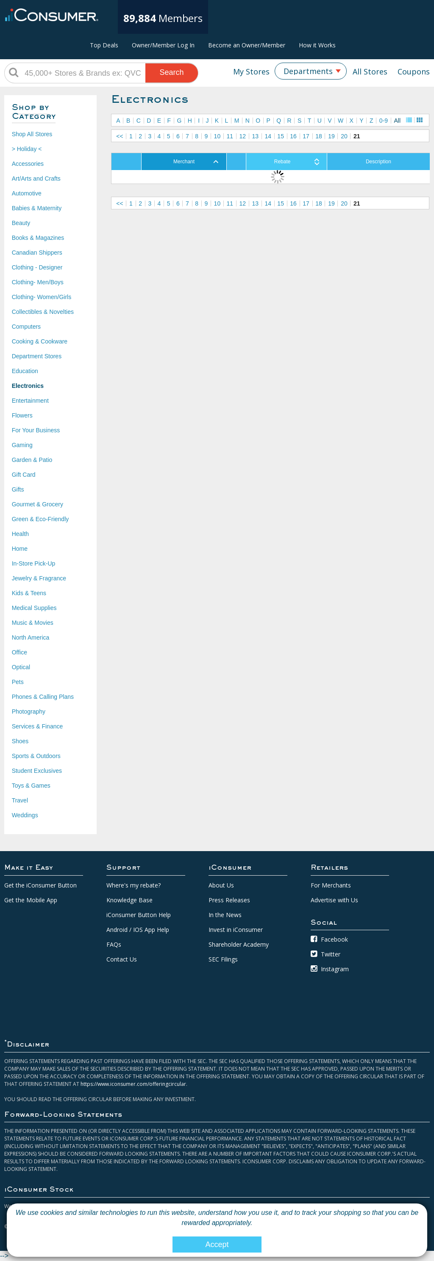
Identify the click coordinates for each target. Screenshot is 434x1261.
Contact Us (121, 959)
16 (293, 136)
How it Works (317, 45)
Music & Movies (32, 622)
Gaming (22, 445)
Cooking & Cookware (40, 341)
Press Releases (229, 900)
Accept (216, 1244)
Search (172, 72)
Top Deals (104, 45)
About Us (221, 885)
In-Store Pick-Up (34, 563)
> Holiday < (27, 149)
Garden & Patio (32, 459)
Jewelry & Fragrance (39, 578)
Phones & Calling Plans (43, 696)
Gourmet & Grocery (37, 504)
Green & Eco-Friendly (40, 519)
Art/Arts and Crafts (36, 178)
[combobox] (311, 71)
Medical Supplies (34, 607)
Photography (28, 711)
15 (280, 136)
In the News (225, 915)
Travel (20, 800)
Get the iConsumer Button (40, 885)
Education (25, 371)
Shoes (20, 741)
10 (217, 136)
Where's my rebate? (133, 885)
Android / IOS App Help (137, 930)
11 (230, 136)
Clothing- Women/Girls (42, 297)
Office (19, 652)
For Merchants (331, 885)
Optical (21, 667)
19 (331, 136)
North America (31, 637)
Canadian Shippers (37, 252)
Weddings (25, 815)
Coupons (414, 71)
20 (344, 136)
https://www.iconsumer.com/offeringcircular (133, 1084)
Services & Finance (37, 726)
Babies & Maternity (37, 208)
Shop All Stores (32, 134)
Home (20, 548)
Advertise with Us (334, 900)
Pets (18, 682)
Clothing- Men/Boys (38, 282)
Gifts (18, 489)
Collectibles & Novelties (43, 311)
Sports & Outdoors (36, 756)
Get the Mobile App (30, 900)
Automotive (27, 193)
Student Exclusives (37, 770)
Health (20, 533)
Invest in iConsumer (236, 930)
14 (267, 136)
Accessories (28, 163)
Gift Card (24, 474)
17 (306, 136)
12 (242, 136)
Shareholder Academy (239, 944)
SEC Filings (223, 959)
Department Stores (37, 356)
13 (255, 136)
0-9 (383, 120)
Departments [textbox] (308, 71)
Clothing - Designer (37, 267)
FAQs (113, 944)
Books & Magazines (38, 237)
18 (318, 136)
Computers (26, 326)
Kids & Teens (29, 593)
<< (119, 136)
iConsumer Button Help (138, 915)
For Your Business (36, 430)
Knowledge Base (129, 900)
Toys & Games (31, 785)
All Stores (370, 71)
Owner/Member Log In (163, 45)
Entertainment (30, 400)
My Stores (251, 71)
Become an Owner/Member (246, 45)
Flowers (22, 415)
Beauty (21, 223)
